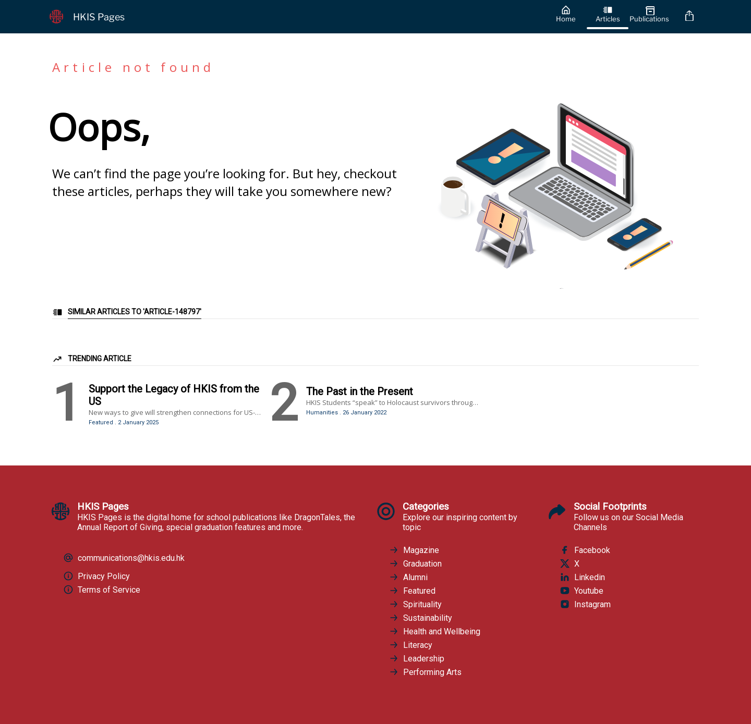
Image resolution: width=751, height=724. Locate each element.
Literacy (410, 645)
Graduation (415, 563)
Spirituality (415, 604)
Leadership (416, 658)
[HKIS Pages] (293, 16)
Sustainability (420, 617)
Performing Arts (425, 672)
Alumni (408, 577)
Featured (412, 590)
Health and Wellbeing (434, 631)
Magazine (414, 550)
